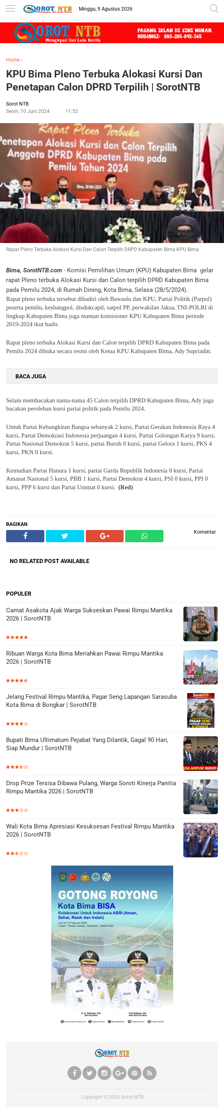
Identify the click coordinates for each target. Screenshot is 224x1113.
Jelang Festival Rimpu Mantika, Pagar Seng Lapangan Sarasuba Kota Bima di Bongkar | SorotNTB (91, 701)
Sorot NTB (132, 1097)
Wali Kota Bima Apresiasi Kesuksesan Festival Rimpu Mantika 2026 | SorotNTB (90, 830)
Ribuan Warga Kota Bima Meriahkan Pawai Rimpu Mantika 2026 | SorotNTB (84, 657)
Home (13, 60)
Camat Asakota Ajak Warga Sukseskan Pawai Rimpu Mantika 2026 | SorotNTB (89, 614)
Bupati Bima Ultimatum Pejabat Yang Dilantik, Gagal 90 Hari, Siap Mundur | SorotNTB (87, 744)
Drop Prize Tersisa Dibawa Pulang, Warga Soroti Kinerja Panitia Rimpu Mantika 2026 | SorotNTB (91, 787)
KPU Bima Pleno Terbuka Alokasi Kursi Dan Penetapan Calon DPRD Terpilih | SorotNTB (104, 80)
